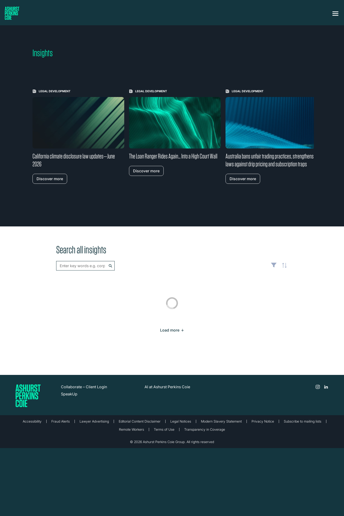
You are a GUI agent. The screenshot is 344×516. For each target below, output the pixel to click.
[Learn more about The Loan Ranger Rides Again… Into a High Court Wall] (175, 132)
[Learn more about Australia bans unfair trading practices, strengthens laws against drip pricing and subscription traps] (271, 136)
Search (110, 266)
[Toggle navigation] (335, 13)
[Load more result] (169, 330)
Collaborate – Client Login (84, 386)
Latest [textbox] (283, 268)
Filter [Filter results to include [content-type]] (274, 267)
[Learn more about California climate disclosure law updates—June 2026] (78, 136)
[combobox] (85, 266)
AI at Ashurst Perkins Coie (167, 386)
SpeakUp (69, 394)
